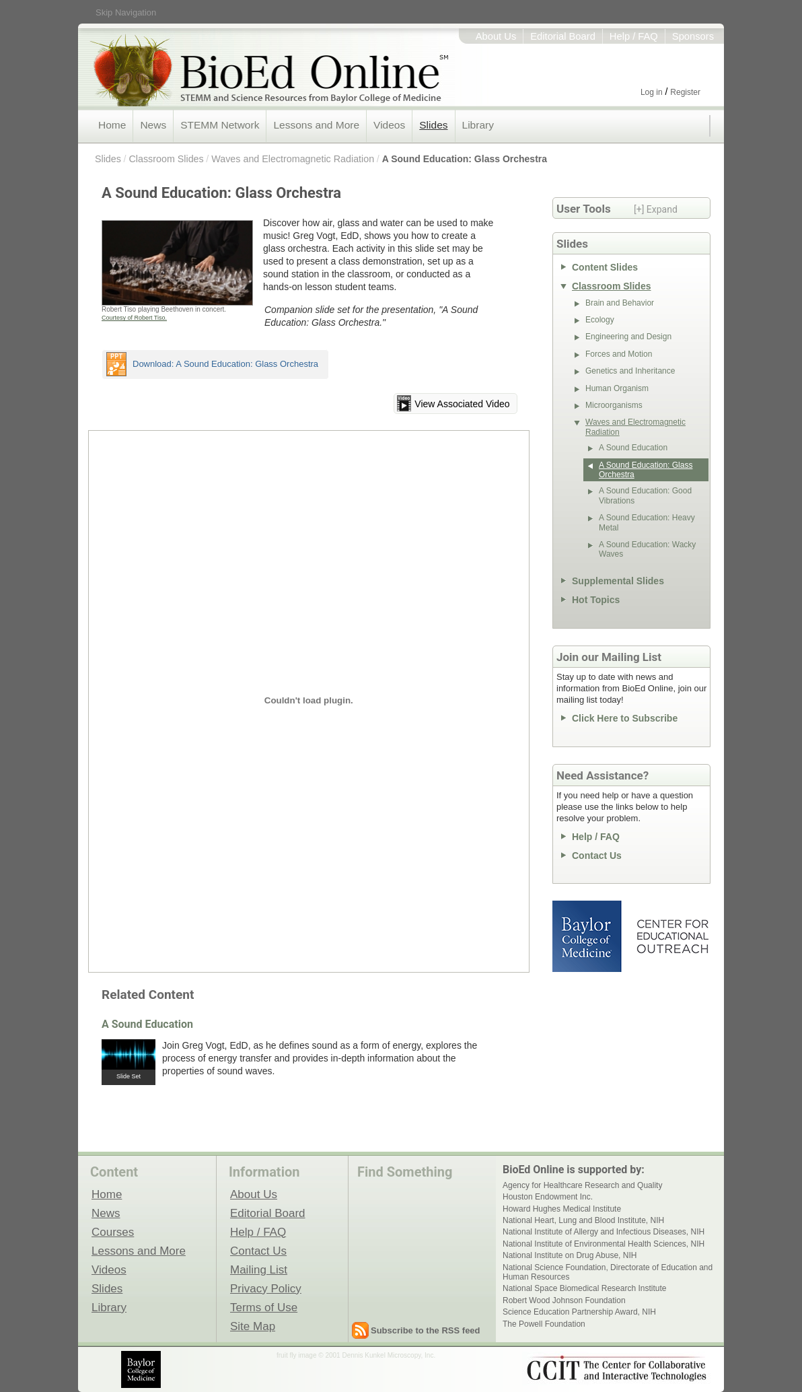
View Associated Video (461, 403)
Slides (433, 125)
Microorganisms (614, 405)
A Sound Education (147, 1024)
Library (478, 125)
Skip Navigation (126, 12)
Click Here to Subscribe (625, 718)
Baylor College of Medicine (588, 936)
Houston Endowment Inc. (548, 1197)
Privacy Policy (265, 1288)
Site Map (252, 1326)
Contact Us (597, 855)
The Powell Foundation (544, 1324)
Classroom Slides (166, 158)
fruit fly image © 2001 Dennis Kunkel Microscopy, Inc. (356, 1355)
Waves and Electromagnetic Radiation (292, 158)
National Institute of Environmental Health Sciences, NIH (603, 1244)
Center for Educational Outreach (671, 936)
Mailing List (258, 1269)
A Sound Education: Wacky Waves (647, 549)
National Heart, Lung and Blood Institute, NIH (583, 1220)
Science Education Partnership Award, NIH (579, 1312)
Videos (389, 125)
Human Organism (617, 388)
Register (685, 92)
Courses (113, 1232)
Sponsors (693, 36)
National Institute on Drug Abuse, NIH (569, 1255)
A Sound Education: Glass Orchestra (464, 158)
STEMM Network (219, 125)
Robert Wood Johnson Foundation (564, 1300)
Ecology (599, 319)
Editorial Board (562, 36)
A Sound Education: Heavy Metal (647, 522)
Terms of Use (263, 1307)
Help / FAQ (634, 36)
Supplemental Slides (618, 581)
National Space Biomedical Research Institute (584, 1288)
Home (112, 125)
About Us (496, 36)
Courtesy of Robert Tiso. (134, 317)
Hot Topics (596, 599)
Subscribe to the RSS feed (425, 1330)
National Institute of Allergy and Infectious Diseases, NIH (603, 1232)
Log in (652, 92)
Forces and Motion (618, 354)
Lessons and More (316, 125)
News (153, 125)
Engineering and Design (628, 336)
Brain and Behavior (619, 303)
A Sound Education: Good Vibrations (645, 495)
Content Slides (605, 267)
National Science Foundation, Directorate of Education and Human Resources (608, 1272)
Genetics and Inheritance (630, 371)
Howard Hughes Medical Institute (562, 1209)
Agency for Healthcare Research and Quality (582, 1185)
